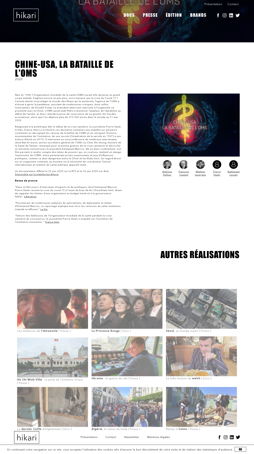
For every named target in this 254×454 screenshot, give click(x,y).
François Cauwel (184, 168)
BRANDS (198, 15)
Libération (30, 197)
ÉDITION (174, 15)
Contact (233, 4)
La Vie (44, 209)
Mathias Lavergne (200, 168)
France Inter (52, 222)
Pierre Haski (217, 168)
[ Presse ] (52, 319)
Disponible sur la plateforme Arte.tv (37, 174)
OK (240, 449)
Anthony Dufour (167, 168)
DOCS (129, 15)
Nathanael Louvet (234, 168)
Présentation (213, 4)
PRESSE (150, 15)
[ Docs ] (127, 319)
